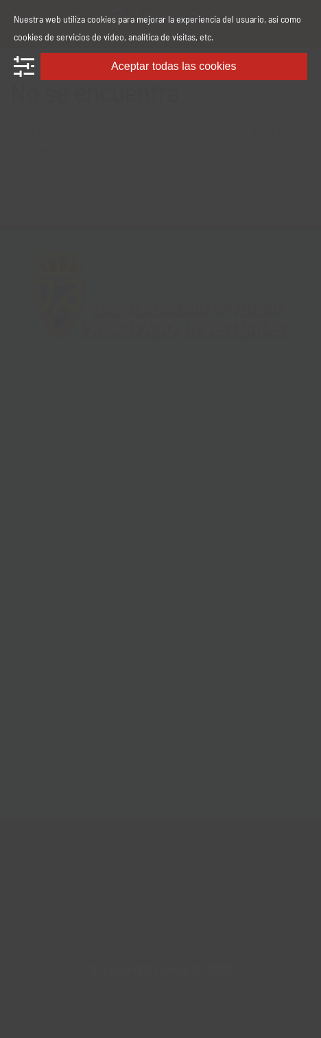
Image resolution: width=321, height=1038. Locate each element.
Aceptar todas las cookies (173, 66)
